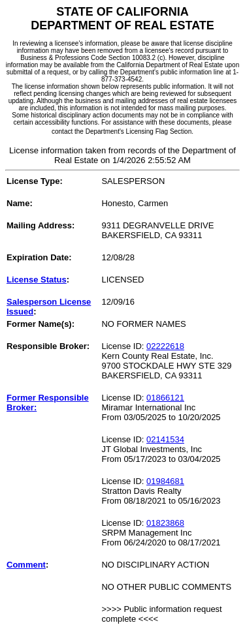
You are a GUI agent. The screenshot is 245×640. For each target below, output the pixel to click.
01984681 (165, 481)
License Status (37, 279)
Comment (26, 565)
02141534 (165, 439)
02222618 (165, 346)
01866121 (165, 398)
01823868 (165, 523)
